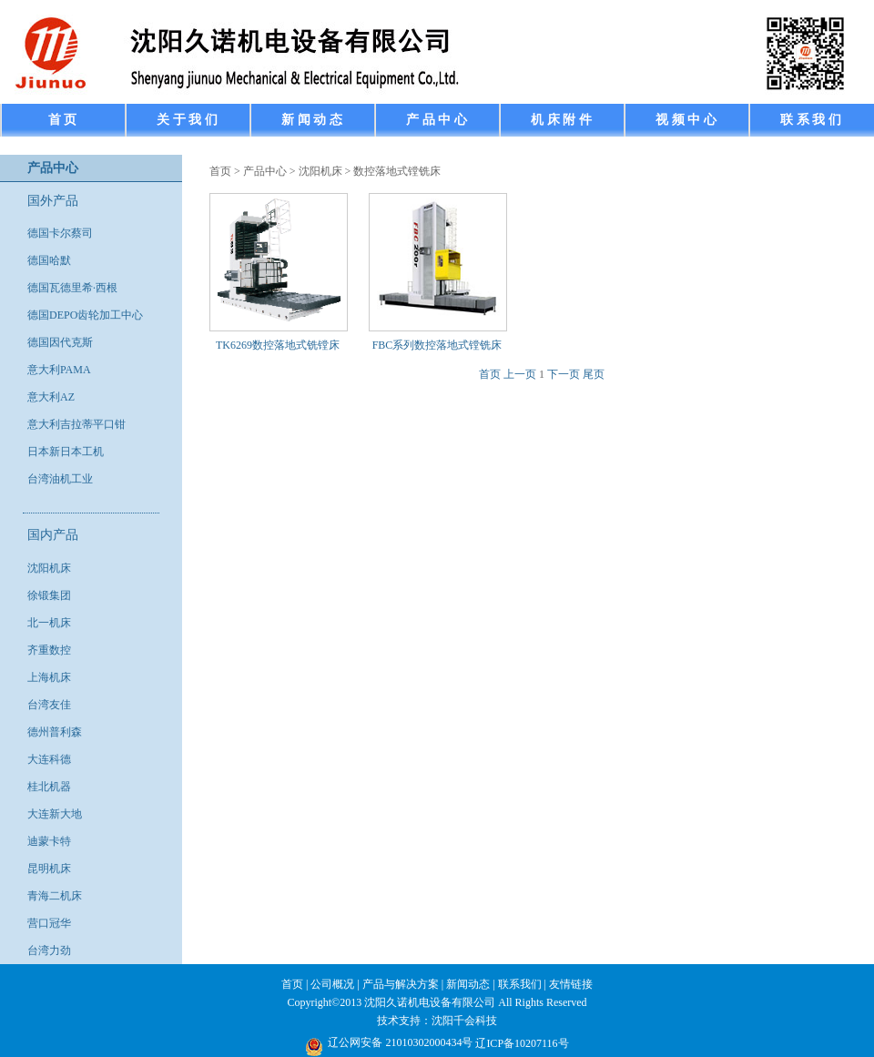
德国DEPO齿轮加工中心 (85, 315)
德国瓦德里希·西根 (72, 287)
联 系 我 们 (810, 120)
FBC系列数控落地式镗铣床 (437, 345)
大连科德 (49, 759)
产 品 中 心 (436, 120)
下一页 (563, 374)
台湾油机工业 (60, 479)
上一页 (519, 374)
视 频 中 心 (686, 120)
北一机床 (49, 622)
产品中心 (265, 171)
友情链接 (571, 984)
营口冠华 (49, 923)
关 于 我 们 (187, 120)
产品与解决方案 (400, 984)
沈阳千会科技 (464, 1020)
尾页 (594, 374)
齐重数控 (49, 650)
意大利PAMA (59, 369)
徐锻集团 (49, 595)
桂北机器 (49, 786)
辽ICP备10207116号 (521, 1043)
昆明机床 (49, 868)
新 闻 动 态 (311, 120)
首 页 (62, 120)
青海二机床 (54, 895)
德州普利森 (54, 732)
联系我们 (520, 984)
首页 (220, 171)
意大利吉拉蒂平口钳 (76, 424)
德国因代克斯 (60, 342)
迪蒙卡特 (49, 841)
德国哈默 (49, 260)
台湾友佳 (49, 704)
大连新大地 (54, 814)
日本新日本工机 (65, 451)
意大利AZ (51, 397)
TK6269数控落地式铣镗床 (278, 345)
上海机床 (49, 677)
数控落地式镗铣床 (397, 171)
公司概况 (332, 984)
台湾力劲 (49, 950)
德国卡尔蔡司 (60, 233)
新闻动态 (468, 984)
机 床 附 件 (561, 120)
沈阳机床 (49, 568)
